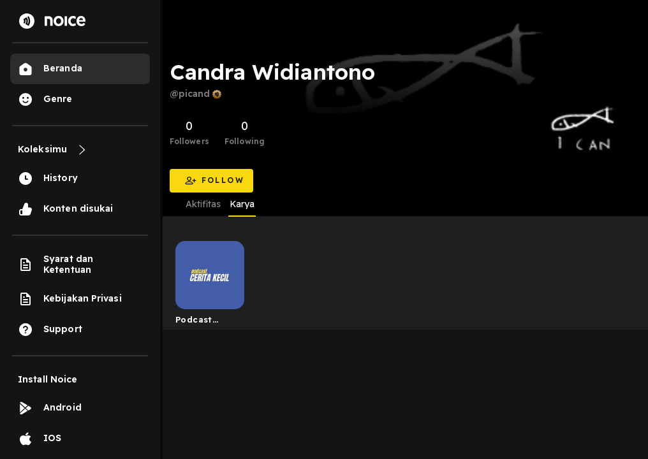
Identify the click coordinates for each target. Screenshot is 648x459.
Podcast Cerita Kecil (201, 322)
